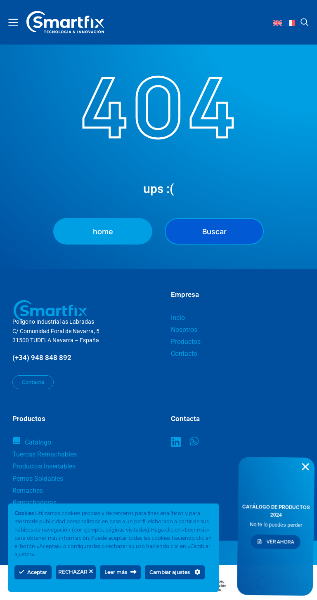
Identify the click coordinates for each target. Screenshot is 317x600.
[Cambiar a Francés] (290, 22)
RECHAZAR (75, 572)
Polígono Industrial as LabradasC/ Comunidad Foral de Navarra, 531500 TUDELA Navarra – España (55, 331)
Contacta (33, 382)
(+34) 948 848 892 (41, 357)
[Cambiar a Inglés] (277, 22)
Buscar (214, 231)
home (103, 231)
